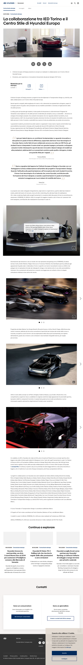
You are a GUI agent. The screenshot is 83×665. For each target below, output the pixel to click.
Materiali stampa (53, 3)
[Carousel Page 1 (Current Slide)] (39, 322)
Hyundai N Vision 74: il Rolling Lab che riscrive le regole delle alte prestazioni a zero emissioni (41, 554)
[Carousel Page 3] (44, 322)
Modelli (39, 3)
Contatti (13, 87)
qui (32, 231)
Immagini (21, 8)
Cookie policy (23, 656)
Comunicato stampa (9, 8)
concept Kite (15, 466)
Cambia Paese (78, 3)
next (80, 298)
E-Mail (33, 64)
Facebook (39, 64)
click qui (68, 647)
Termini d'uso (33, 656)
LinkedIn (50, 64)
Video (29, 8)
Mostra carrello (71, 3)
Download (73, 247)
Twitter (44, 64)
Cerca (74, 3)
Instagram (43, 642)
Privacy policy (14, 656)
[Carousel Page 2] (41, 322)
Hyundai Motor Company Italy (24, 642)
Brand (44, 3)
